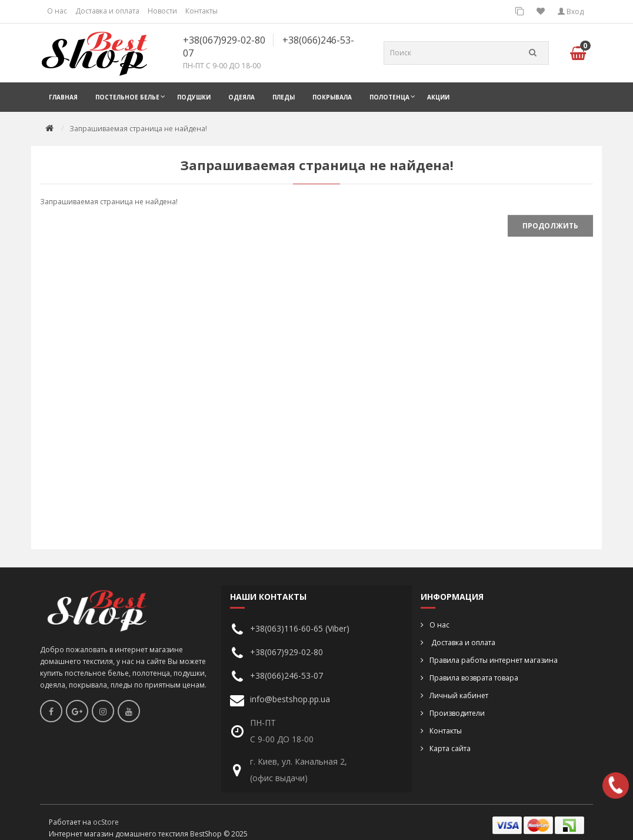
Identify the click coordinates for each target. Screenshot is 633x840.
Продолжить (550, 226)
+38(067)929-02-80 (224, 40)
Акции (438, 97)
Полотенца (389, 97)
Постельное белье (127, 97)
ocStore (106, 822)
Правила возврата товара (473, 677)
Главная (63, 97)
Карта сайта (450, 748)
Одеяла (241, 97)
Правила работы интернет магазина (493, 660)
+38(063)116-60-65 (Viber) (299, 628)
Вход (571, 11)
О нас (57, 11)
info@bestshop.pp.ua (290, 699)
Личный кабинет (458, 695)
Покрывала (332, 97)
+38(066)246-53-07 (286, 675)
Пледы (283, 97)
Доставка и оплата (107, 11)
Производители (457, 713)
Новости (162, 11)
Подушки (194, 97)
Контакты (201, 11)
